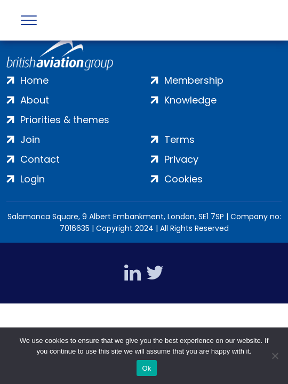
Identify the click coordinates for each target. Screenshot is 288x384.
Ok (146, 368)
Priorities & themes (64, 119)
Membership (193, 80)
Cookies (183, 179)
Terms (179, 139)
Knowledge (190, 100)
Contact (40, 159)
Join (30, 139)
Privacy (181, 159)
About (34, 100)
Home (34, 80)
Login (32, 179)
